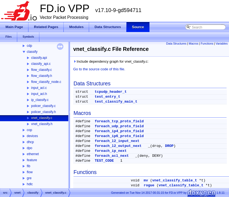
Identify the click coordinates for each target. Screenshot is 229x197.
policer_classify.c (43, 106)
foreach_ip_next (111, 151)
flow (30, 172)
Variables (222, 43)
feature (32, 160)
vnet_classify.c (41, 118)
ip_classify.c (40, 100)
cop (29, 130)
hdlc (30, 184)
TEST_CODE (104, 161)
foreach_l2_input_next (117, 141)
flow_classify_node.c (46, 82)
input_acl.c (39, 88)
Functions (207, 43)
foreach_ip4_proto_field (119, 131)
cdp (29, 46)
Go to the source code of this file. (99, 69)
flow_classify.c (41, 70)
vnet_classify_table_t (174, 180)
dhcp (30, 142)
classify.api (39, 58)
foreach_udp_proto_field (119, 126)
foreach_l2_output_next (118, 146)
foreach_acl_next (112, 156)
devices (32, 136)
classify (32, 52)
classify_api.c (41, 64)
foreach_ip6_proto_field (119, 136)
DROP (169, 146)
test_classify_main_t (116, 102)
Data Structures (176, 43)
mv (146, 180)
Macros (193, 43)
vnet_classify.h (41, 124)
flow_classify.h (41, 76)
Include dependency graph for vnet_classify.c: (110, 61)
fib (28, 166)
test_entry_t (107, 97)
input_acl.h (39, 94)
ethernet (33, 154)
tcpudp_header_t (111, 92)
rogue (149, 185)
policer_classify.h (43, 112)
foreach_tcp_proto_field (119, 121)
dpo (29, 148)
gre (29, 178)
